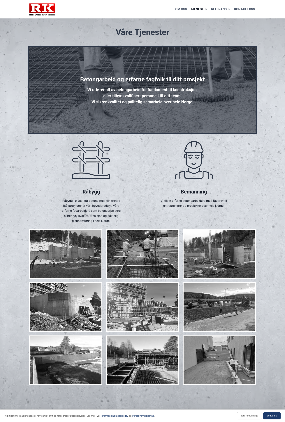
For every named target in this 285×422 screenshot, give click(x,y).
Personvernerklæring (143, 415)
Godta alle (272, 415)
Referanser (221, 9)
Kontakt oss (244, 9)
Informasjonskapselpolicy (114, 415)
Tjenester (199, 9)
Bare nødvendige (249, 415)
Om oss (181, 9)
